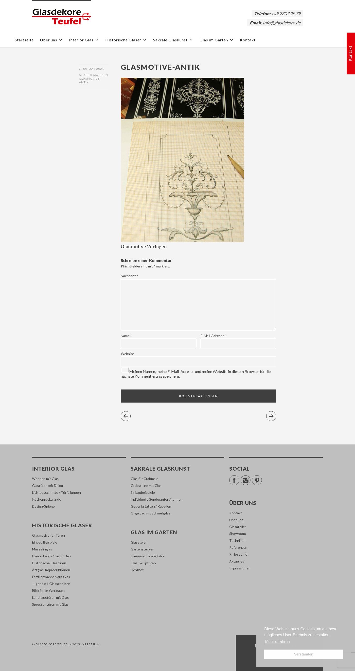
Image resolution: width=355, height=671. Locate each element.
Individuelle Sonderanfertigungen (156, 499)
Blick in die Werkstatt (48, 590)
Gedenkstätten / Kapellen (151, 506)
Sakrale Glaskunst (173, 39)
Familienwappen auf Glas (51, 577)
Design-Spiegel (43, 506)
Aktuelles (236, 561)
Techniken (237, 540)
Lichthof (137, 570)
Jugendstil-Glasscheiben (51, 584)
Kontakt (248, 39)
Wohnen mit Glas (45, 479)
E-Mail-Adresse (214, 336)
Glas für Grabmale (144, 479)
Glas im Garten (216, 39)
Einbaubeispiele (143, 492)
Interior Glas (84, 39)
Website (127, 354)
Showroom (237, 533)
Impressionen (239, 568)
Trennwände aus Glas (147, 556)
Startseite (24, 39)
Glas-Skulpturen (143, 563)
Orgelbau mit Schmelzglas (150, 513)
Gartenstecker (142, 549)
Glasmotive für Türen (48, 535)
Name (126, 336)
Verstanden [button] (303, 654)
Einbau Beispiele (44, 542)
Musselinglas (42, 549)
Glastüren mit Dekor (47, 485)
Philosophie (238, 554)
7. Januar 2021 (91, 69)
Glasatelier (237, 527)
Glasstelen (139, 542)
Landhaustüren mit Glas (50, 597)
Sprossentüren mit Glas (50, 604)
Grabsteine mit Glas (146, 485)
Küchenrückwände (46, 499)
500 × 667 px (94, 75)
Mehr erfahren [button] (277, 641)
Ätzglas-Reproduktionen (51, 570)
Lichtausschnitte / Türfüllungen (56, 492)
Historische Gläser (126, 39)
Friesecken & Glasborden (51, 556)
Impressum (90, 644)
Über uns (51, 39)
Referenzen (238, 547)
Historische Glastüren (49, 563)
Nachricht (129, 276)
